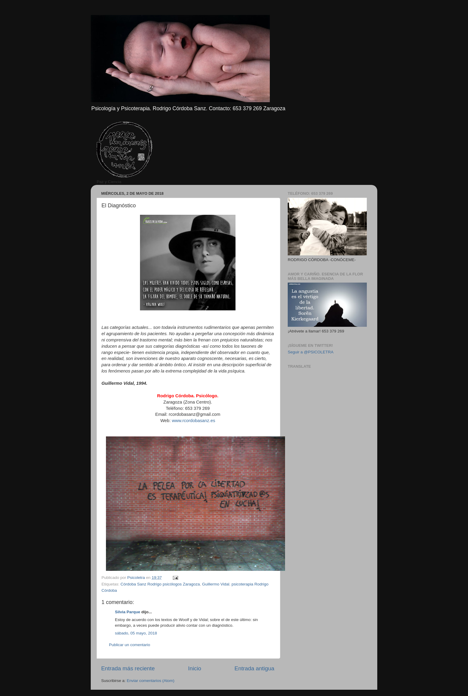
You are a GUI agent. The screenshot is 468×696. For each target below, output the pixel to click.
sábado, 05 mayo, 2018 (136, 633)
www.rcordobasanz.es (193, 420)
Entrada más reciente (128, 668)
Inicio (194, 668)
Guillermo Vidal (215, 584)
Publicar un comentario (129, 645)
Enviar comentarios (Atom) (151, 680)
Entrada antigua (254, 668)
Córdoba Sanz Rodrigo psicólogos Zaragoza (160, 584)
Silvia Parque (127, 612)
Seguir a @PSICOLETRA (310, 352)
